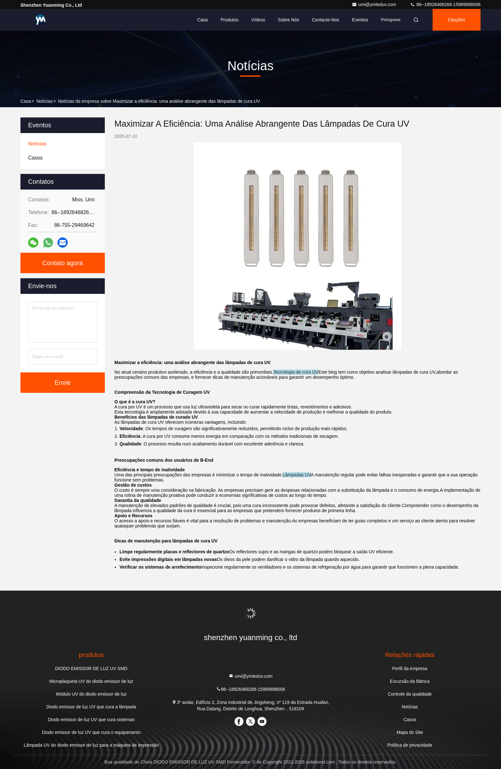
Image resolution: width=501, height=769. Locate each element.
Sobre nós (288, 19)
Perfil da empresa (410, 668)
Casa (202, 19)
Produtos (229, 19)
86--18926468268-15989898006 (445, 4)
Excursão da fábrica (410, 681)
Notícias (44, 101)
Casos (410, 719)
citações (456, 19)
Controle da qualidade (410, 694)
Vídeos (258, 19)
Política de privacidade (409, 745)
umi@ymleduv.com (374, 4)
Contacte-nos (325, 19)
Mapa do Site (410, 732)
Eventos (360, 19)
